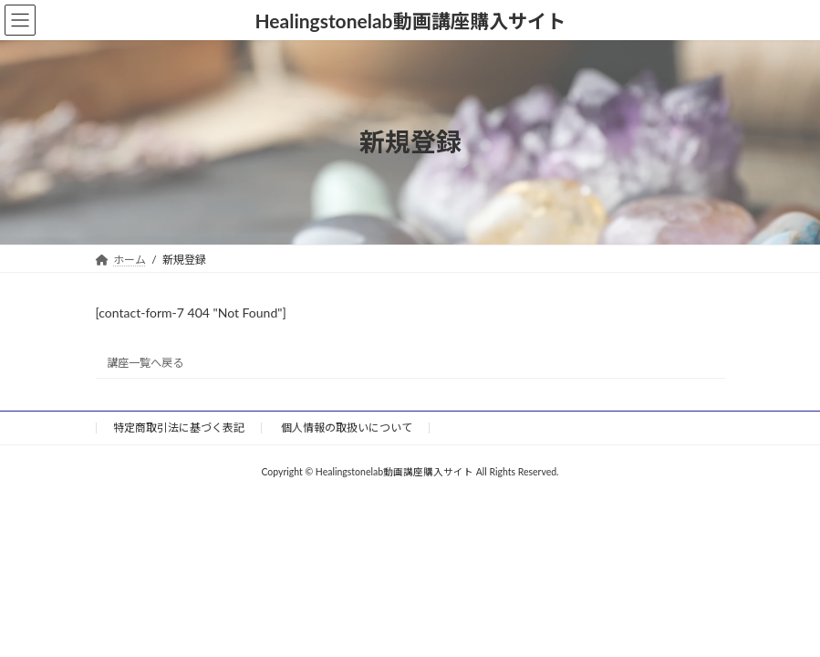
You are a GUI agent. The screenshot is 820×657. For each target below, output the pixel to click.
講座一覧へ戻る (145, 363)
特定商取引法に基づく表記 (178, 427)
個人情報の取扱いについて (346, 427)
